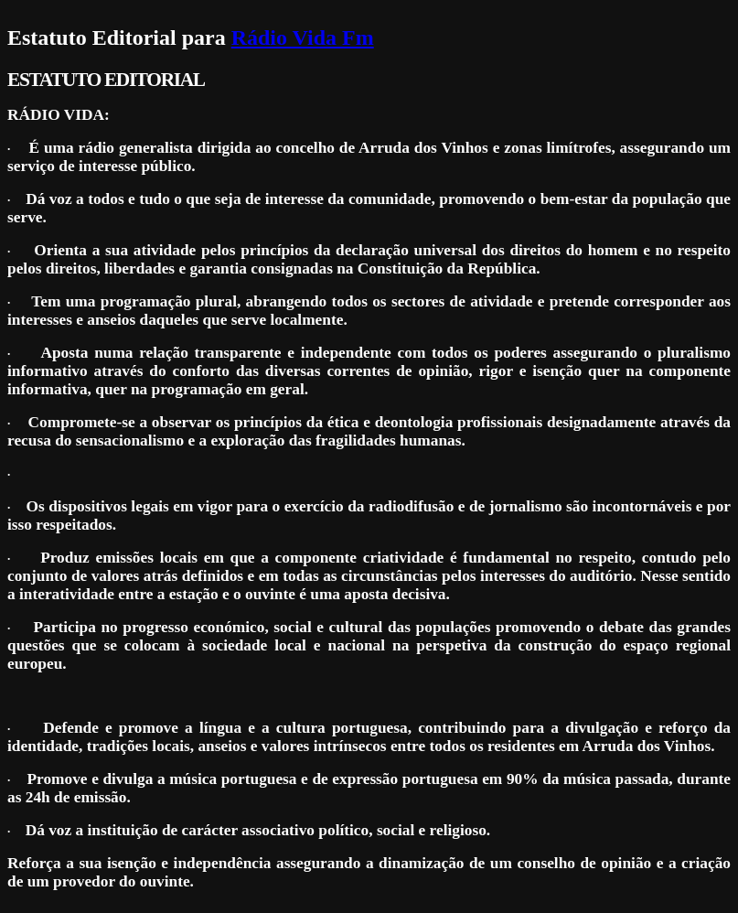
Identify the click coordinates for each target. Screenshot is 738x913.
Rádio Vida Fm (302, 37)
